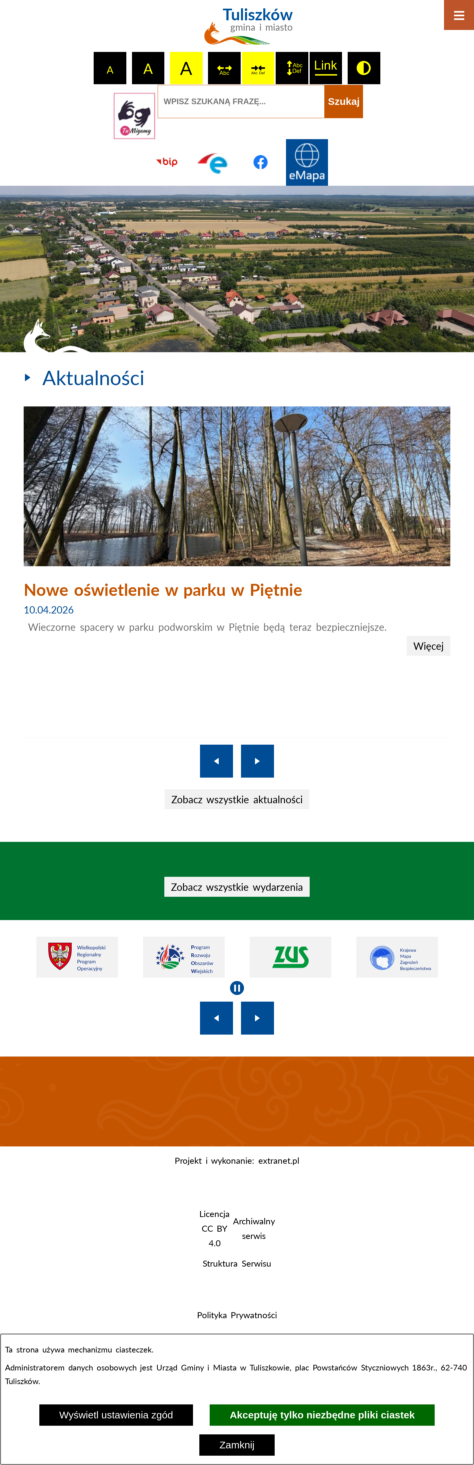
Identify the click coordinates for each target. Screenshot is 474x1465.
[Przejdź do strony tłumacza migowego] (134, 116)
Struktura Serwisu (237, 1263)
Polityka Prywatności (237, 1315)
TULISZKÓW (237, 1101)
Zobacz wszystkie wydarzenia (237, 887)
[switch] (224, 68)
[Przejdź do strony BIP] (167, 162)
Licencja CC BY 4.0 (214, 1228)
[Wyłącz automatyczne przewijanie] (237, 988)
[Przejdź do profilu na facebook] (260, 162)
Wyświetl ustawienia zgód (116, 1414)
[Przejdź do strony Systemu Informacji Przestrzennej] (307, 162)
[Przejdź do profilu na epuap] (213, 162)
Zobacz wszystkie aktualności (237, 799)
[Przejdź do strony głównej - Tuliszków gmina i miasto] (237, 30)
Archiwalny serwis (254, 1228)
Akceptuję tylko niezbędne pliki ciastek (322, 1414)
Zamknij (236, 1444)
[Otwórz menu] (459, 15)
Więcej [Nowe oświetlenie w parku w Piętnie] (428, 646)
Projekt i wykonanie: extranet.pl (237, 1160)
